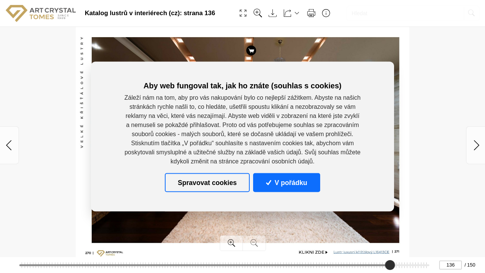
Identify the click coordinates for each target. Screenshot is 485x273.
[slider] (390, 265)
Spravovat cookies (207, 182)
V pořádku (286, 182)
